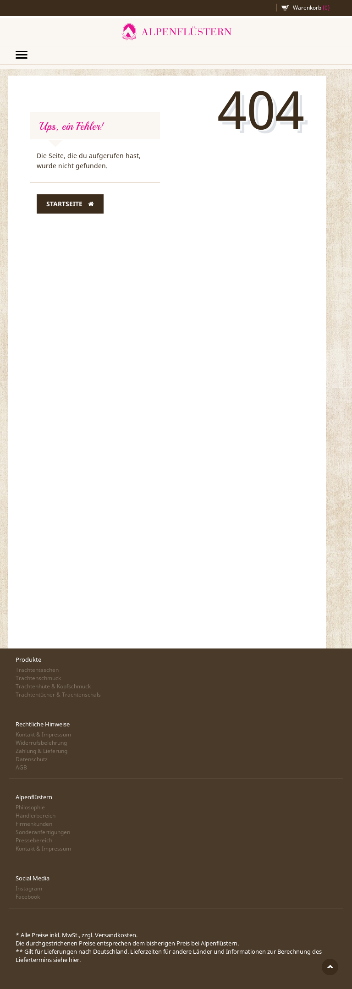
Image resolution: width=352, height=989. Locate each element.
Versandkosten (115, 935)
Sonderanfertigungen (43, 832)
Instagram (29, 888)
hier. (75, 960)
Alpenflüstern (176, 32)
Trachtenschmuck (38, 678)
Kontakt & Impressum (43, 734)
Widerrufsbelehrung (41, 743)
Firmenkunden (34, 824)
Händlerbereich (35, 815)
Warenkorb (311, 7)
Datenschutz (32, 759)
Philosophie (30, 807)
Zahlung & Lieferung (41, 751)
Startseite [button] (70, 204)
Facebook (28, 897)
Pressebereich (34, 840)
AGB (21, 767)
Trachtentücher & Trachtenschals (58, 694)
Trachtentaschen (37, 670)
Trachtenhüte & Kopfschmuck (53, 686)
